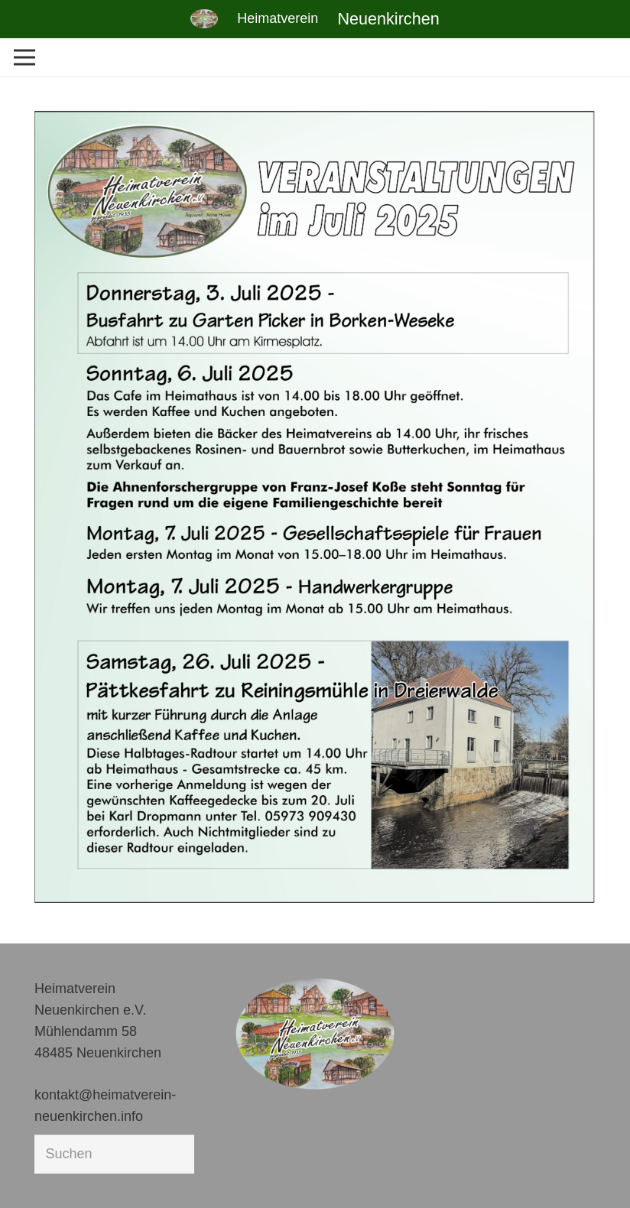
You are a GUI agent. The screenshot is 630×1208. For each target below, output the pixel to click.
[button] (33, 1174)
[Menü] (25, 57)
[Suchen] (114, 1154)
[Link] (204, 18)
